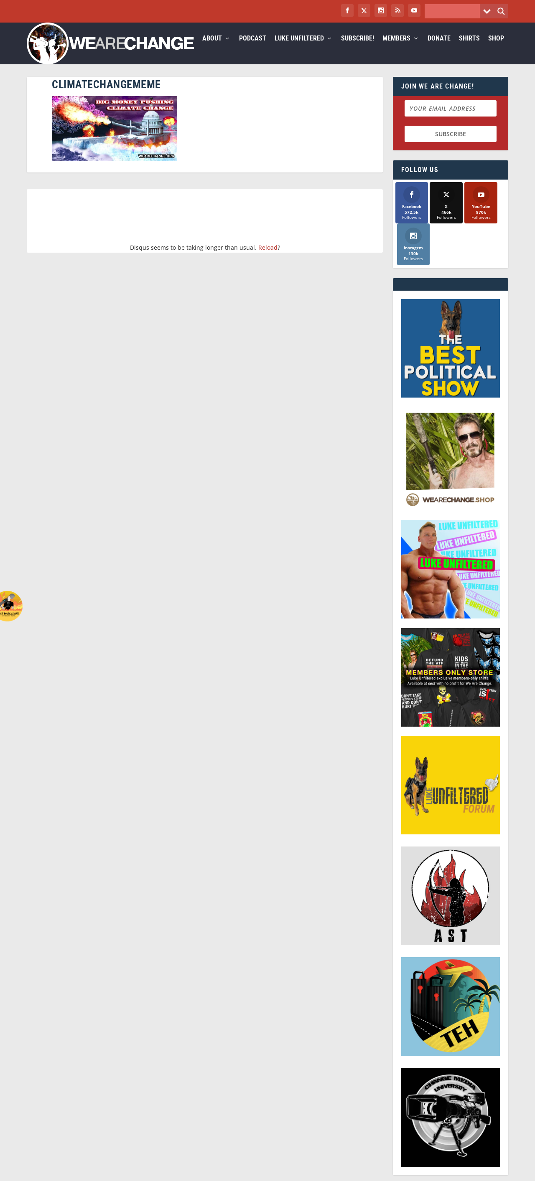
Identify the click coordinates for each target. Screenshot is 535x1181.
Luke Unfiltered (299, 48)
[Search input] (454, 11)
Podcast (252, 48)
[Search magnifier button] (501, 11)
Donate (439, 48)
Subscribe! (357, 48)
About (212, 48)
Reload (268, 257)
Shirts (469, 48)
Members (396, 48)
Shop (496, 48)
